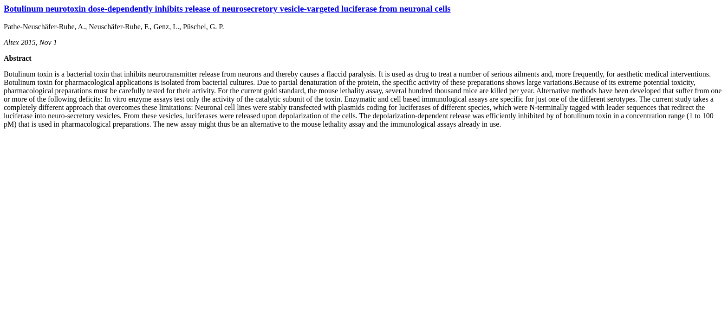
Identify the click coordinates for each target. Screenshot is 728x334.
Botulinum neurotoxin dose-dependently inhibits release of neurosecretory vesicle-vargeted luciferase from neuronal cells (227, 8)
